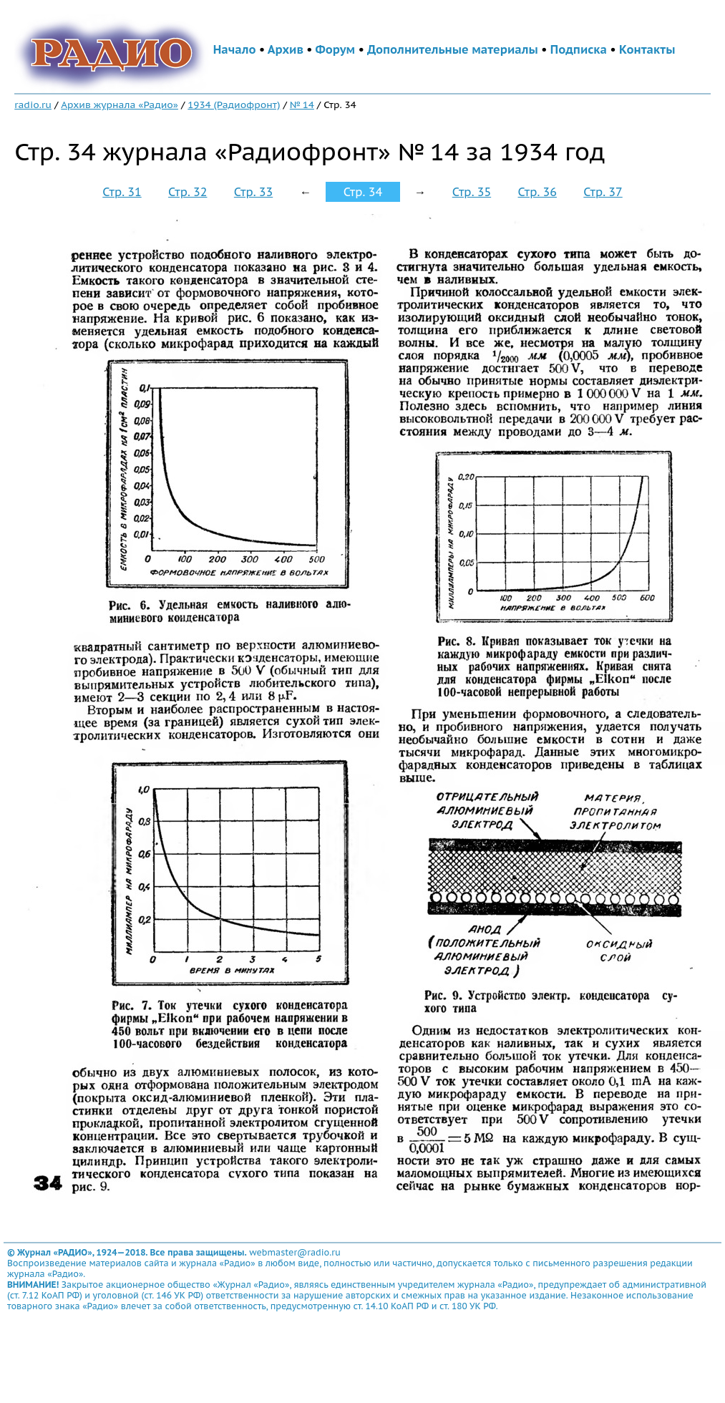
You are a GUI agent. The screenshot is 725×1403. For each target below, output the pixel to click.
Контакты (647, 49)
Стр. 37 (602, 192)
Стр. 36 (537, 192)
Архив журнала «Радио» (119, 104)
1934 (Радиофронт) (234, 104)
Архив (285, 49)
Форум (336, 49)
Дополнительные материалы (452, 49)
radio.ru (33, 104)
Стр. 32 (187, 192)
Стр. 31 (121, 192)
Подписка (578, 49)
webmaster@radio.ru (295, 1252)
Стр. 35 (471, 192)
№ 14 (302, 104)
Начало (234, 49)
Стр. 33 (253, 192)
